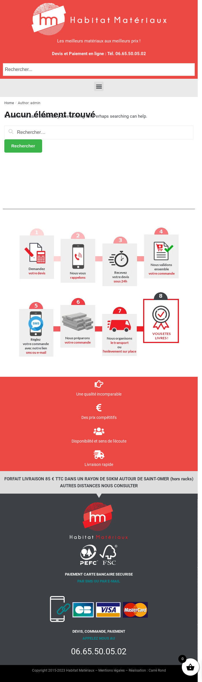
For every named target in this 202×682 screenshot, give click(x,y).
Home (9, 103)
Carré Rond (157, 670)
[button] (99, 86)
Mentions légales (111, 670)
